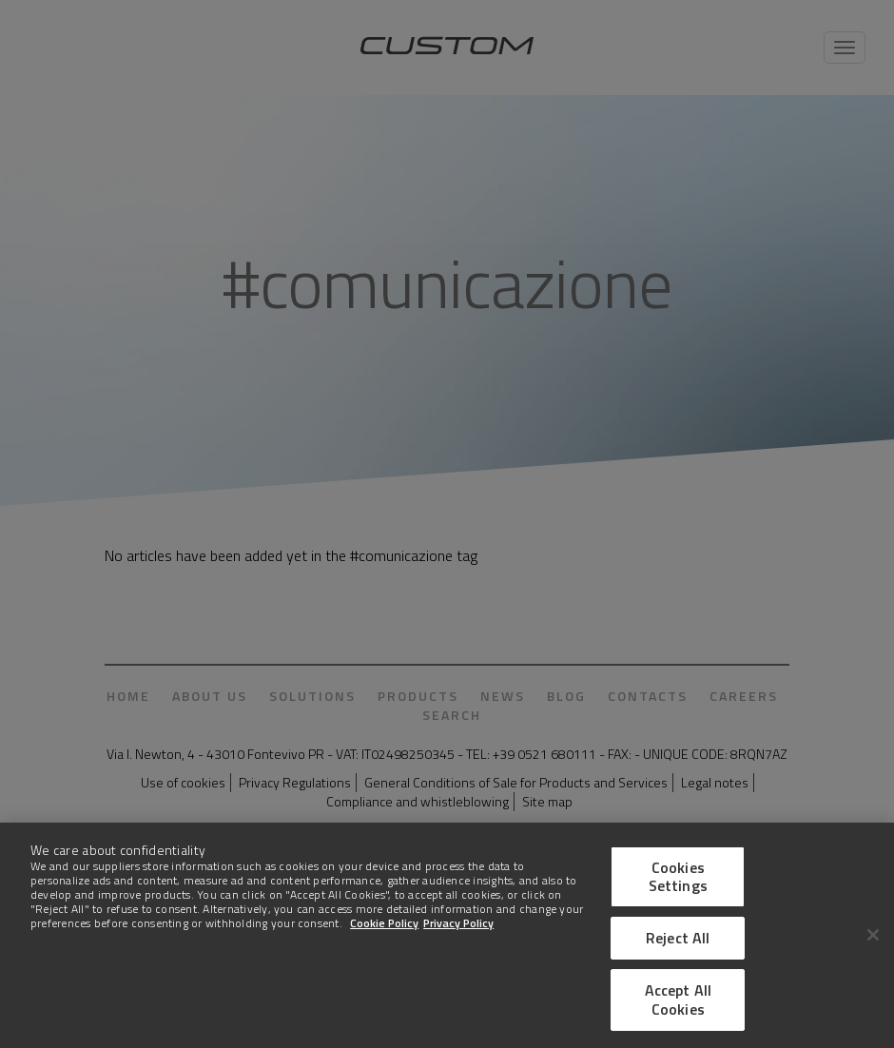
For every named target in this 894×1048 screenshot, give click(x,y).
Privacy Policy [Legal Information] (458, 927)
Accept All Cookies (678, 1002)
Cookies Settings (678, 879)
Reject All (678, 941)
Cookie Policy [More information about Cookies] (384, 927)
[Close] (873, 939)
